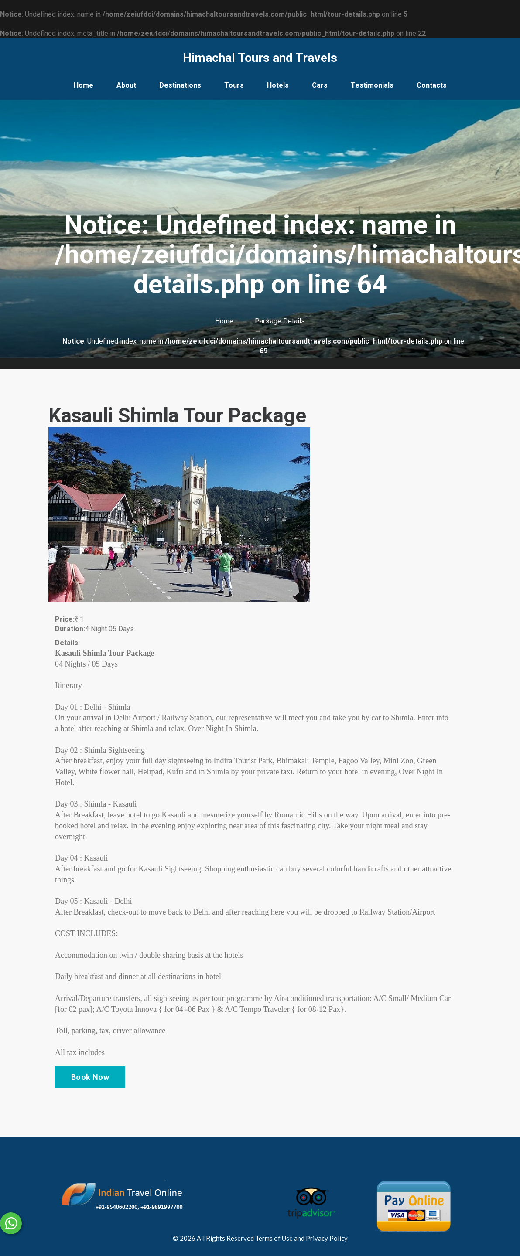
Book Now (90, 1077)
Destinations (180, 85)
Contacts (432, 85)
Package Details (280, 321)
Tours (234, 85)
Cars (320, 85)
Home (83, 85)
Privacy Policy (327, 1238)
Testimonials (372, 85)
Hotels (278, 85)
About (126, 85)
